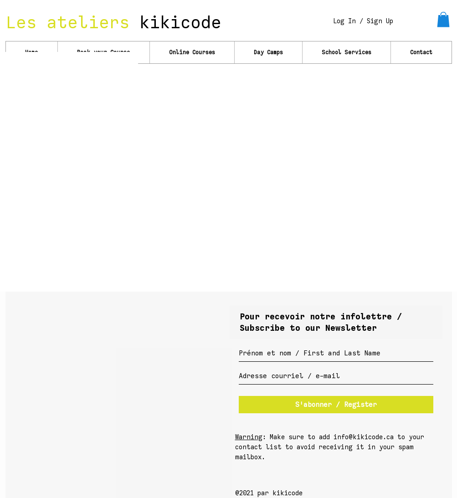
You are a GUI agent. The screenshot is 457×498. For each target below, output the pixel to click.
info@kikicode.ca (364, 437)
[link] (443, 19)
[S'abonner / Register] (336, 404)
